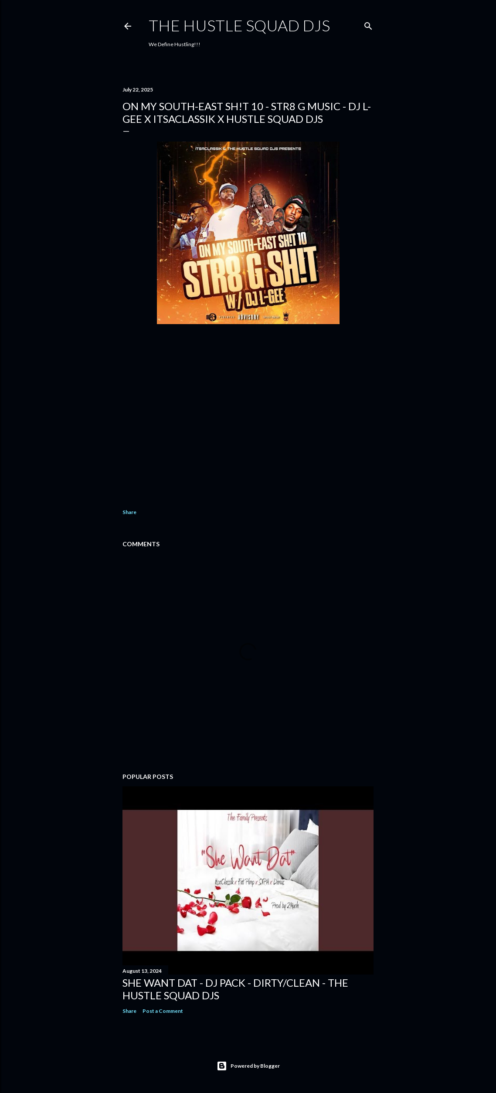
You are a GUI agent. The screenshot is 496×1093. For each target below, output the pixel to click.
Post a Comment (163, 1011)
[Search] (368, 24)
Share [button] (129, 512)
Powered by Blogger (248, 1066)
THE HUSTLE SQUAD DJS (239, 25)
